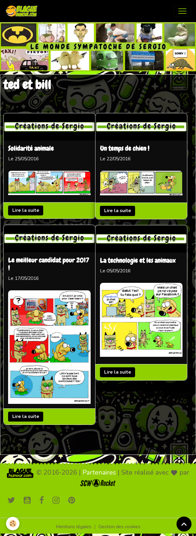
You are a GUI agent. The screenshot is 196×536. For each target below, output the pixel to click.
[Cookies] (13, 523)
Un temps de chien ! (124, 149)
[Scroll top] (183, 524)
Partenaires (99, 472)
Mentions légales (74, 526)
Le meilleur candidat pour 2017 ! (48, 264)
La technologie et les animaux (138, 261)
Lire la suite (25, 210)
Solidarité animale (31, 149)
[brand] (22, 11)
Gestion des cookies (119, 526)
